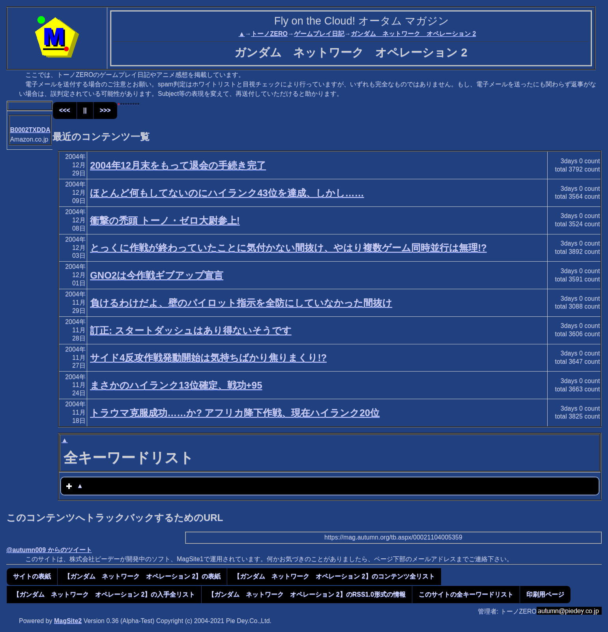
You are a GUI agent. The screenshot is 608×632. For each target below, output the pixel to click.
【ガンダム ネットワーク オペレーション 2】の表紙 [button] (142, 576)
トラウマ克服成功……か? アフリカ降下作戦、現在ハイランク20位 (235, 412)
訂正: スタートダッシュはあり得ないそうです (191, 330)
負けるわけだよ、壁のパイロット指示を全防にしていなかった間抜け (241, 302)
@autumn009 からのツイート (49, 549)
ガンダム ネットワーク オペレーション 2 (413, 33)
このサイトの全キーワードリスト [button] (466, 594)
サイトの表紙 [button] (32, 576)
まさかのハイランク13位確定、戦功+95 (176, 385)
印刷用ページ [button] (545, 594)
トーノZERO (269, 33)
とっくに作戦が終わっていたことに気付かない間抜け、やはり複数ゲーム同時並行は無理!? (288, 247)
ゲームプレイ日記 (319, 33)
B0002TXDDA (30, 129)
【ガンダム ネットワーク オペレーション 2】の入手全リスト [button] (104, 594)
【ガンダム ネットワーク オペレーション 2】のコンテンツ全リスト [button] (334, 576)
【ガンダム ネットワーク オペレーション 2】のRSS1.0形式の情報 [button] (306, 594)
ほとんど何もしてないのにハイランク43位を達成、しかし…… (227, 193)
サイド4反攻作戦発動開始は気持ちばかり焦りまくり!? (208, 357)
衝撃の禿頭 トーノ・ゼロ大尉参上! (165, 220)
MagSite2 (68, 620)
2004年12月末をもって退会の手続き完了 (178, 165)
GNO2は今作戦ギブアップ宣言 (156, 275)
